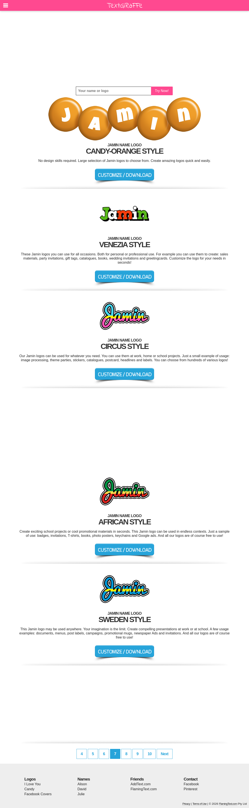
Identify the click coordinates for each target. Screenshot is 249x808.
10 (149, 754)
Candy (29, 789)
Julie (81, 794)
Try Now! (162, 91)
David (82, 789)
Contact (191, 779)
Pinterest (190, 789)
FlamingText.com (144, 789)
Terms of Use (199, 803)
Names (84, 779)
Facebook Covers (38, 794)
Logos (30, 779)
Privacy (186, 803)
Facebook (191, 784)
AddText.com (141, 784)
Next (164, 754)
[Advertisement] (124, 48)
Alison (82, 784)
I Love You (32, 784)
